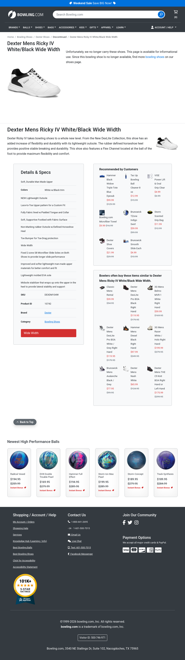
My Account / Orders (23, 521)
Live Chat (75, 541)
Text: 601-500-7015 (79, 547)
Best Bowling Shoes (23, 554)
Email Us (74, 534)
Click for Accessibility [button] (24, 560)
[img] (158, 550)
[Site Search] (161, 14)
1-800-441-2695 (78, 521)
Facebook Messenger (80, 554)
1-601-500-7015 (81, 528)
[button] (14, 27)
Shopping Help (20, 528)
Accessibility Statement (25, 567)
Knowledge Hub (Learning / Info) (30, 541)
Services (17, 534)
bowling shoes (155, 57)
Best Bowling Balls (22, 547)
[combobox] (105, 14)
